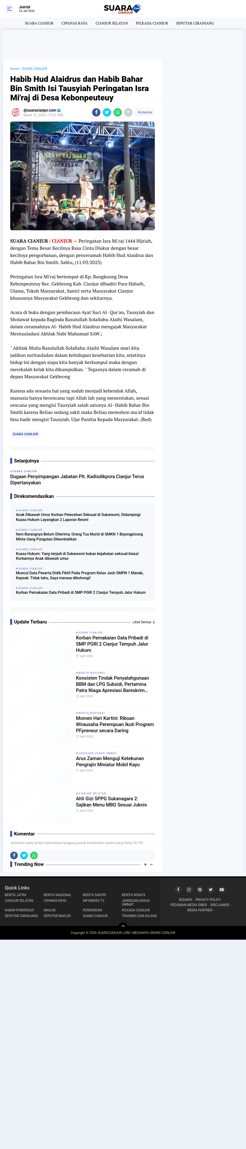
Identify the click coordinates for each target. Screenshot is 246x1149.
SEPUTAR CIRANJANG (195, 23)
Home (14, 69)
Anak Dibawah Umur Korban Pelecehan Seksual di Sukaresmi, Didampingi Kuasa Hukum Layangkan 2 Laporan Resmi (78, 517)
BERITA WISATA (133, 895)
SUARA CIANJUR (39, 23)
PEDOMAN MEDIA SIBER (188, 905)
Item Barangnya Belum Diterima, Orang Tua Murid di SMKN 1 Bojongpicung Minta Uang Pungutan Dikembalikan (79, 536)
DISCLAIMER (219, 905)
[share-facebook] (96, 112)
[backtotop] (123, 927)
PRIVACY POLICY (208, 900)
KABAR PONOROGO (19, 910)
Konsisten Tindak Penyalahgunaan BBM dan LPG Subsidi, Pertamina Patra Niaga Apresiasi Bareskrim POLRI (112, 684)
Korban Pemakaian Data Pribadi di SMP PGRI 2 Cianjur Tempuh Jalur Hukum (81, 592)
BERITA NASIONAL (92, 673)
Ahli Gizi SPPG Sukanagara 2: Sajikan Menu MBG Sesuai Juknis (111, 802)
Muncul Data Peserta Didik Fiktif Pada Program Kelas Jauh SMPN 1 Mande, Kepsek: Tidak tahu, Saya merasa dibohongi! (80, 575)
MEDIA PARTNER (200, 910)
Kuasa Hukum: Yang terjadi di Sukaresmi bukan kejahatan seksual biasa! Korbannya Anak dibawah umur (77, 556)
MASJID (50, 910)
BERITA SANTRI (94, 895)
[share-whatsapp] (118, 112)
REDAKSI (185, 900)
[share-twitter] (107, 112)
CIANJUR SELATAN (111, 23)
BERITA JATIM (15, 895)
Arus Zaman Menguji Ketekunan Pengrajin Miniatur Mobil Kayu (110, 761)
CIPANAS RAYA (75, 23)
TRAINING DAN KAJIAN (139, 916)
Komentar (144, 112)
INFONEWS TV (93, 901)
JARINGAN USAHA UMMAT (98, 753)
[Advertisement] (123, 44)
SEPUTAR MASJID (57, 916)
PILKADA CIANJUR (152, 23)
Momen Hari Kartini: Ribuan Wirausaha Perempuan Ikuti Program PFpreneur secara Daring (115, 724)
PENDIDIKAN (92, 910)
